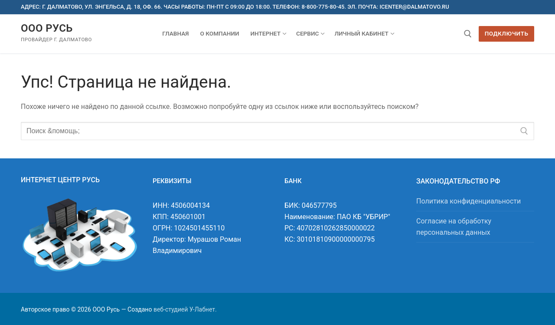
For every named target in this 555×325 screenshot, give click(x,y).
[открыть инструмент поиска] (468, 34)
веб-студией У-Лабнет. (185, 309)
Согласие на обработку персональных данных (453, 226)
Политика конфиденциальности (468, 201)
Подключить (507, 33)
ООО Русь (47, 28)
